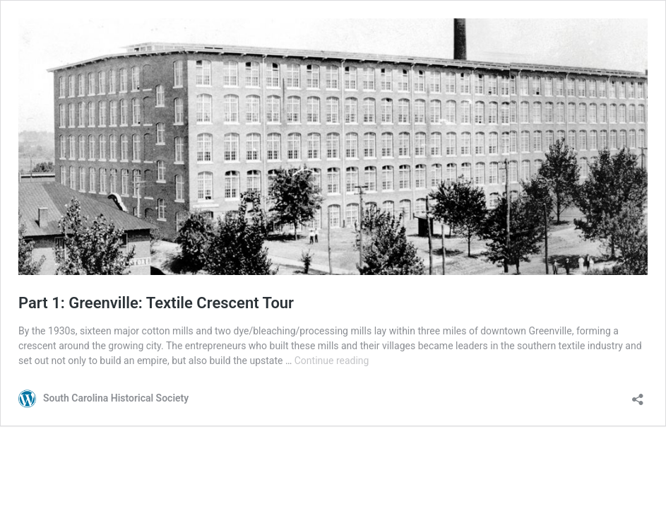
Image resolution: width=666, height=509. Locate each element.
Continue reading (332, 360)
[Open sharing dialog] (638, 395)
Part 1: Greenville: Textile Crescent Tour (156, 303)
